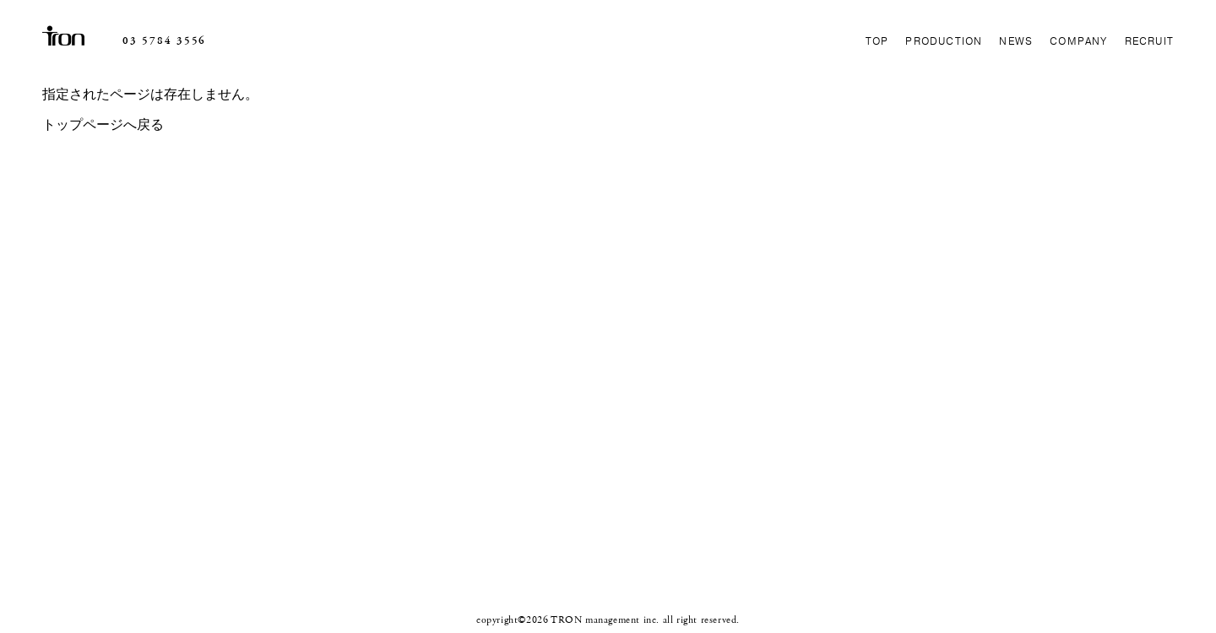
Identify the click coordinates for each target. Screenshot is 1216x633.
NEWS (1016, 41)
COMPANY (1078, 41)
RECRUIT (1149, 41)
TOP (877, 41)
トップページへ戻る (103, 125)
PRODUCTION (943, 41)
